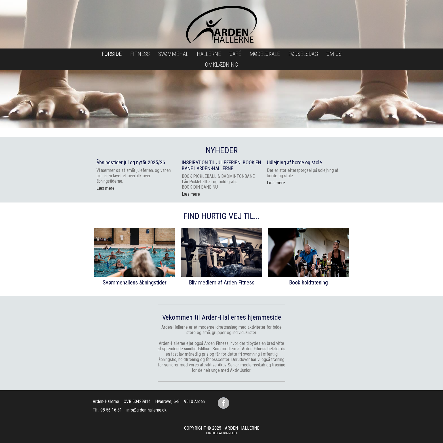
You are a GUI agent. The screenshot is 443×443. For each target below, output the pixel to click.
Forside (112, 53)
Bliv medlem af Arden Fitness (221, 282)
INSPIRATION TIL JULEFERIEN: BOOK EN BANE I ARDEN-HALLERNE (221, 165)
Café (235, 53)
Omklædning (221, 64)
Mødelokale (265, 53)
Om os (333, 53)
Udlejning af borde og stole (294, 162)
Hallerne (209, 53)
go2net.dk (230, 433)
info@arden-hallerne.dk (146, 410)
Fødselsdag (303, 53)
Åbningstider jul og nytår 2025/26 (130, 162)
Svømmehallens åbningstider (134, 282)
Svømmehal (173, 53)
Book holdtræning (308, 282)
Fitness (140, 53)
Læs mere (191, 194)
